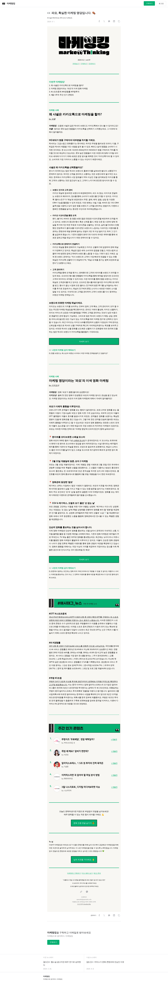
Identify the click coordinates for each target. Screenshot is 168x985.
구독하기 (149, 3)
